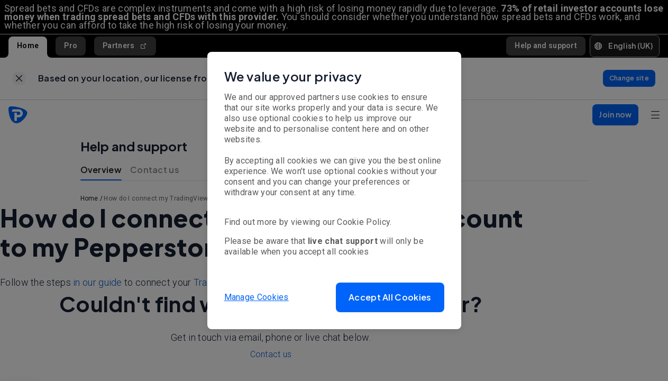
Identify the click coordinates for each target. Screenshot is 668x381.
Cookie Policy (363, 222)
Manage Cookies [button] (256, 297)
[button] (390, 297)
